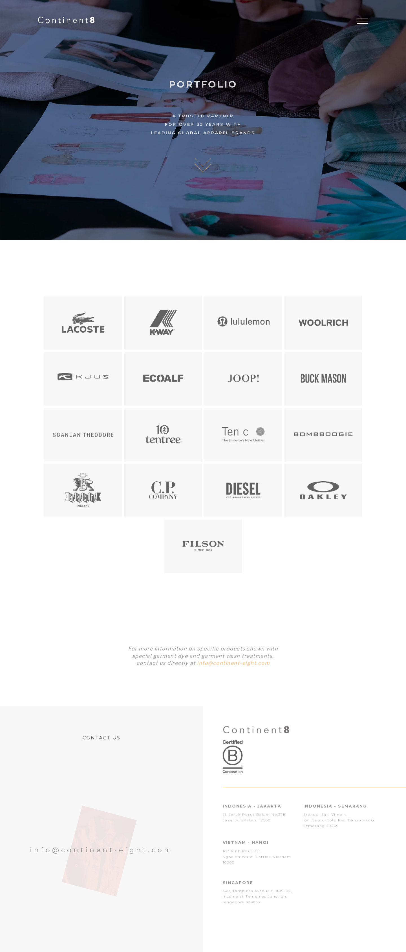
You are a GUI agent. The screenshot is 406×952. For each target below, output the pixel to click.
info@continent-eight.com (233, 668)
